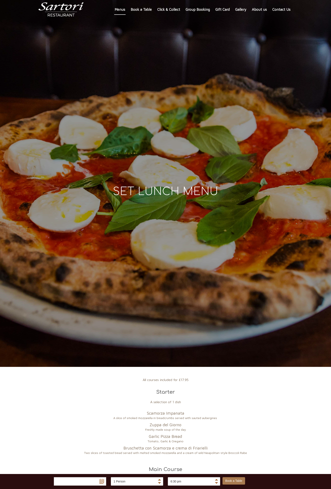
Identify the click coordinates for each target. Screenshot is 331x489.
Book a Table (233, 480)
